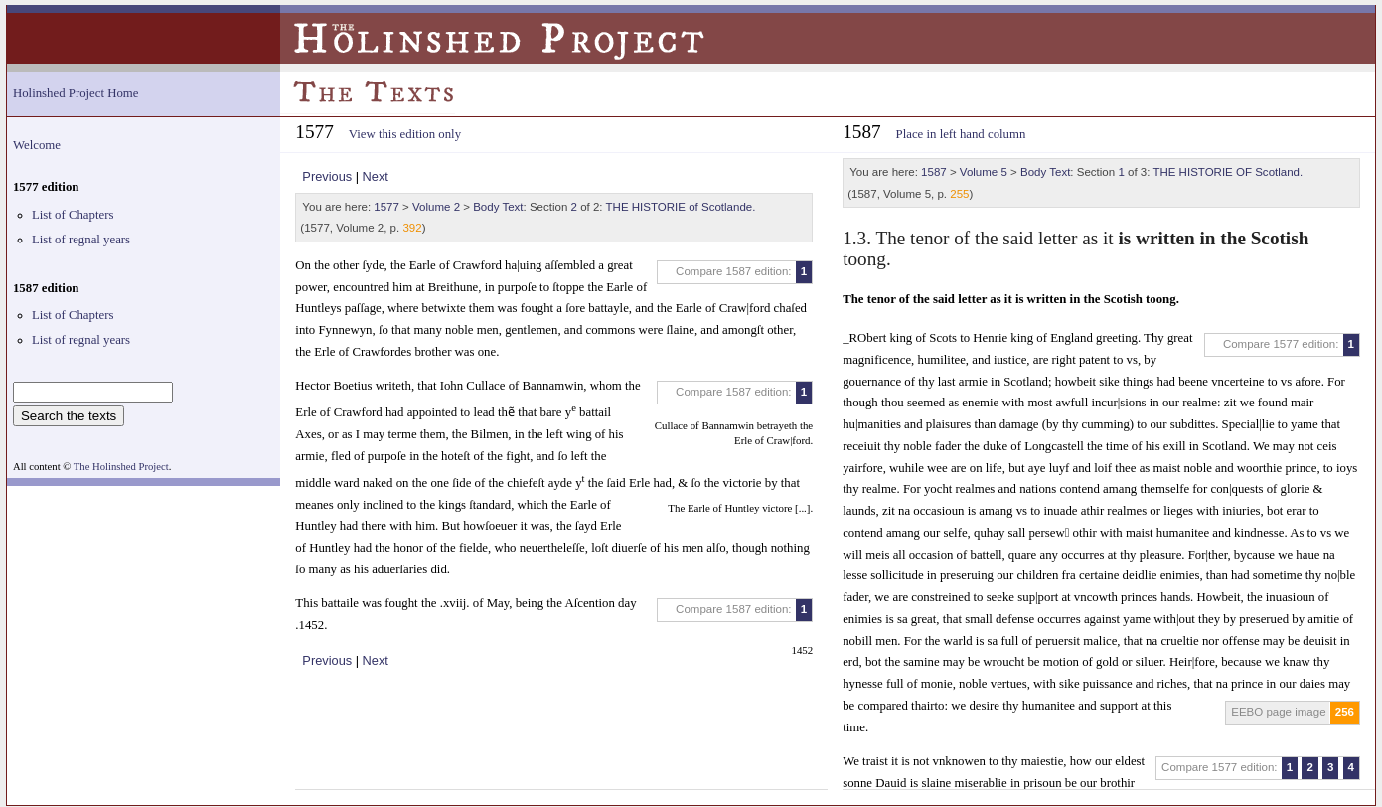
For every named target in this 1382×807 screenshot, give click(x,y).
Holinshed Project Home (76, 93)
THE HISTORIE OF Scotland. (1227, 172)
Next (375, 176)
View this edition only (405, 134)
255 (959, 194)
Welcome (37, 145)
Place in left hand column (961, 134)
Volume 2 (436, 207)
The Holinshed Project (121, 466)
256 (1344, 712)
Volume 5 (983, 172)
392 (411, 228)
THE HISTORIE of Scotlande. (681, 207)
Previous (327, 176)
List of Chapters (72, 215)
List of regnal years (81, 239)
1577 (386, 207)
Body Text (498, 207)
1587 (934, 172)
